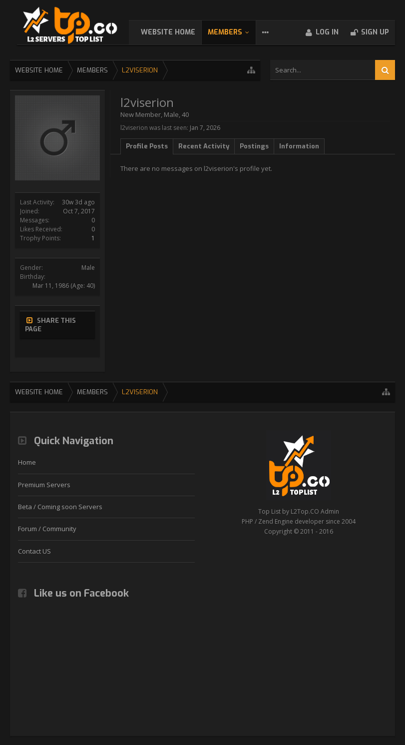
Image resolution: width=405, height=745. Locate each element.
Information (299, 146)
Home (27, 464)
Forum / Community (47, 531)
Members (235, 32)
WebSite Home (178, 32)
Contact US (34, 553)
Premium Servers (44, 487)
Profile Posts (147, 146)
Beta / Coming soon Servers (60, 509)
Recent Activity (203, 146)
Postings (254, 146)
